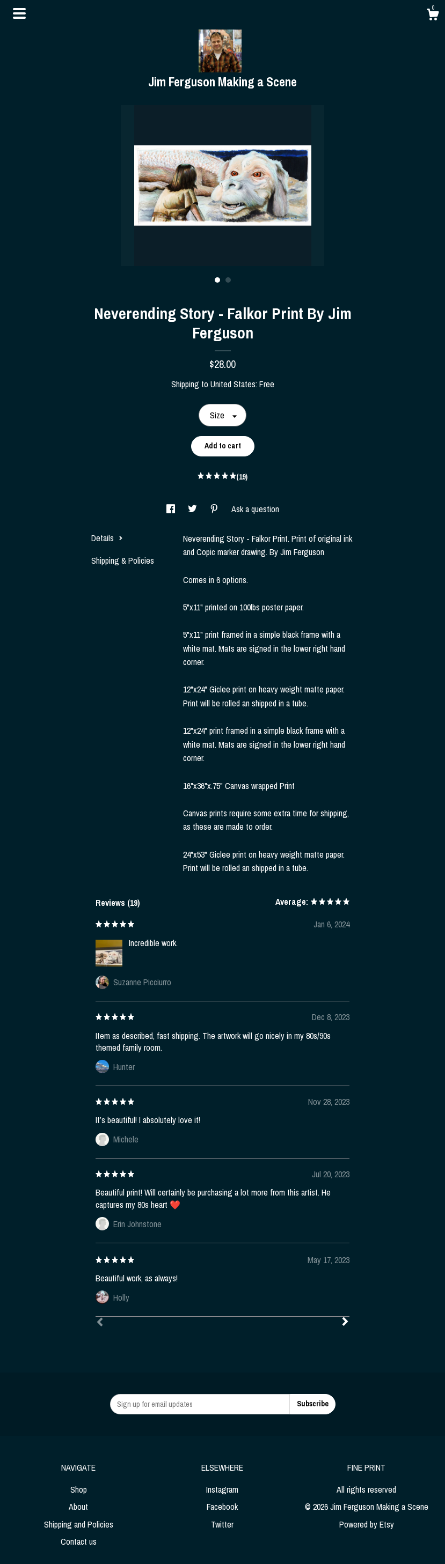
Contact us (79, 1541)
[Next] (345, 1323)
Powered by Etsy (366, 1524)
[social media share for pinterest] (215, 509)
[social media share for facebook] (171, 509)
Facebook (222, 1507)
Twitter (222, 1524)
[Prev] (100, 1323)
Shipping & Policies (122, 560)
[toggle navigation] (19, 13)
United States (233, 384)
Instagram (222, 1489)
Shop (78, 1489)
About (78, 1507)
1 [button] (217, 280)
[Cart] (433, 16)
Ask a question (255, 509)
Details (107, 538)
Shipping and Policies (78, 1524)
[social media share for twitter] (193, 509)
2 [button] (228, 280)
